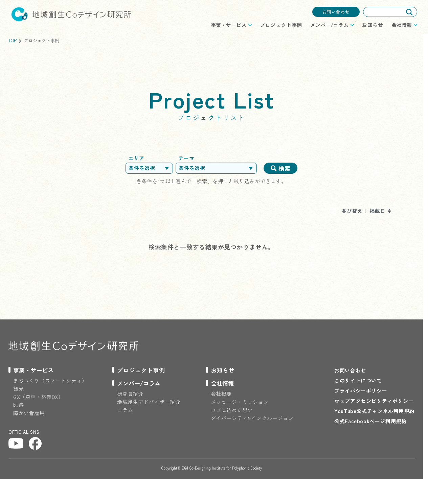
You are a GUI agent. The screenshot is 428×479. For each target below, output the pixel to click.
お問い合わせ (336, 11)
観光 (18, 388)
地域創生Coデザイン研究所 (71, 14)
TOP (12, 40)
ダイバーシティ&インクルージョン (252, 418)
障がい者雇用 (29, 412)
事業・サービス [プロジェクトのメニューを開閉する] (228, 24)
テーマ (186, 158)
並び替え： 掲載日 (363, 210)
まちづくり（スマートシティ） (50, 380)
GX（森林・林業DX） (38, 396)
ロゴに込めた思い (232, 409)
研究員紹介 (130, 393)
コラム (125, 409)
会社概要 (221, 393)
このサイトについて (358, 380)
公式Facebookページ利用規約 (370, 421)
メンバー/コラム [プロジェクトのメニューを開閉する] (329, 24)
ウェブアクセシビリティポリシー (373, 400)
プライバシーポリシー (360, 390)
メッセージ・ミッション (240, 401)
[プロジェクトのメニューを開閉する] (30, 370)
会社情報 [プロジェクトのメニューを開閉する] (401, 24)
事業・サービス (33, 370)
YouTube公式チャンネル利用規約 (374, 410)
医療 (18, 404)
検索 (284, 168)
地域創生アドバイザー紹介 (148, 401)
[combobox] (390, 12)
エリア (136, 158)
